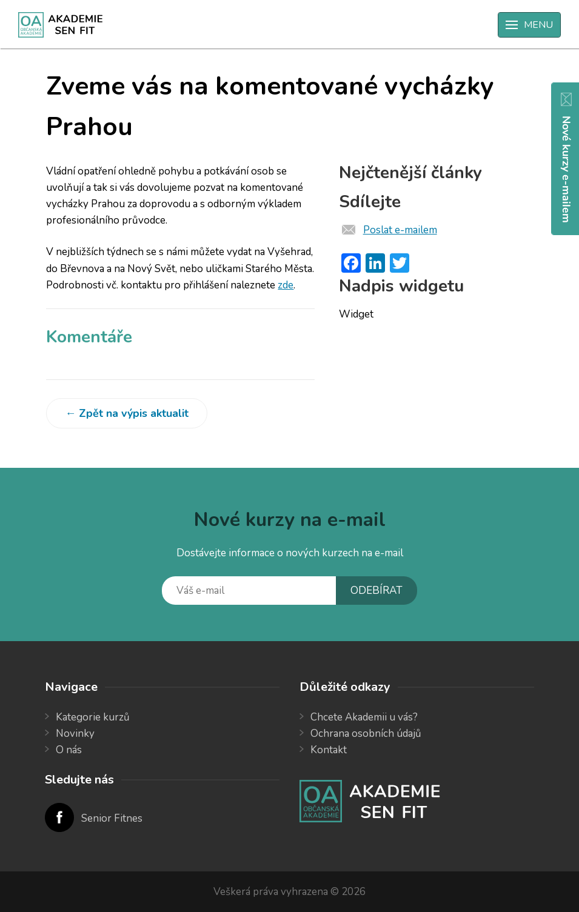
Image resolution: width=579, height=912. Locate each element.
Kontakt (328, 750)
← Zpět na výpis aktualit (127, 413)
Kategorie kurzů (93, 717)
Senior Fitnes (111, 818)
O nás (69, 750)
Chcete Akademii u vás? (364, 717)
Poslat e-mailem (400, 230)
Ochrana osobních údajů (365, 734)
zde (285, 285)
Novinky (75, 734)
